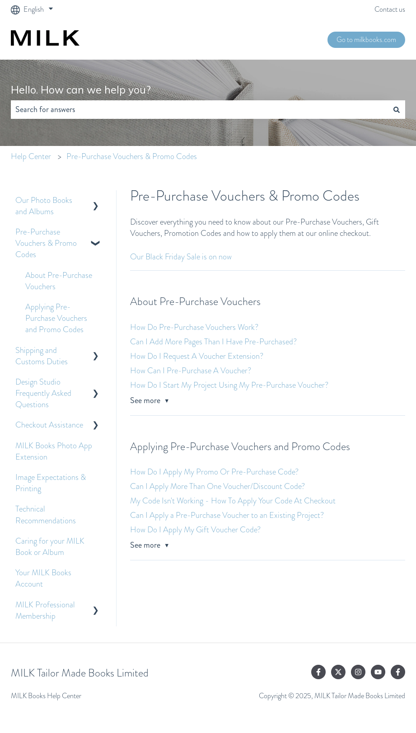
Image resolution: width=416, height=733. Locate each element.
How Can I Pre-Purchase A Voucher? (190, 370)
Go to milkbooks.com (366, 39)
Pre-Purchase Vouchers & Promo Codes (131, 156)
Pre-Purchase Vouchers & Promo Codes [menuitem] (46, 243)
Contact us (389, 9)
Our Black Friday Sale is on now (181, 257)
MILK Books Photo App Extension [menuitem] (53, 451)
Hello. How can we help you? (81, 89)
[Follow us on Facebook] (318, 672)
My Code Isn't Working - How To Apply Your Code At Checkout (233, 501)
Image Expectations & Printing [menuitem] (50, 482)
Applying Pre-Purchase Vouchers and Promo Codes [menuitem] (56, 318)
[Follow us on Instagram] (358, 672)
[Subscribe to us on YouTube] (378, 672)
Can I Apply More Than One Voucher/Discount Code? (217, 486)
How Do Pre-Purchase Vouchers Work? (194, 327)
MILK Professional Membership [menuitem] (45, 610)
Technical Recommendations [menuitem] (45, 514)
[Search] (396, 109)
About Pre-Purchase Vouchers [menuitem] (58, 280)
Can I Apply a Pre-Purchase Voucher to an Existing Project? (227, 515)
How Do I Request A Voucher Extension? (196, 356)
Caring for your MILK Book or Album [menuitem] (49, 546)
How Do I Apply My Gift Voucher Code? (195, 530)
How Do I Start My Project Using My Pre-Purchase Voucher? (229, 385)
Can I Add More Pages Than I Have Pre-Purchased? (213, 342)
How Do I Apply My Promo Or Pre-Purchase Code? (214, 472)
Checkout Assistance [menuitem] (49, 425)
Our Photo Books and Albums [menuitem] (43, 205)
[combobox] (199, 109)
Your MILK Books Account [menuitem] (43, 578)
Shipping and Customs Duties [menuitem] (41, 355)
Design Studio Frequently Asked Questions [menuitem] (43, 393)
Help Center (31, 156)
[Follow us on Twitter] (338, 672)
